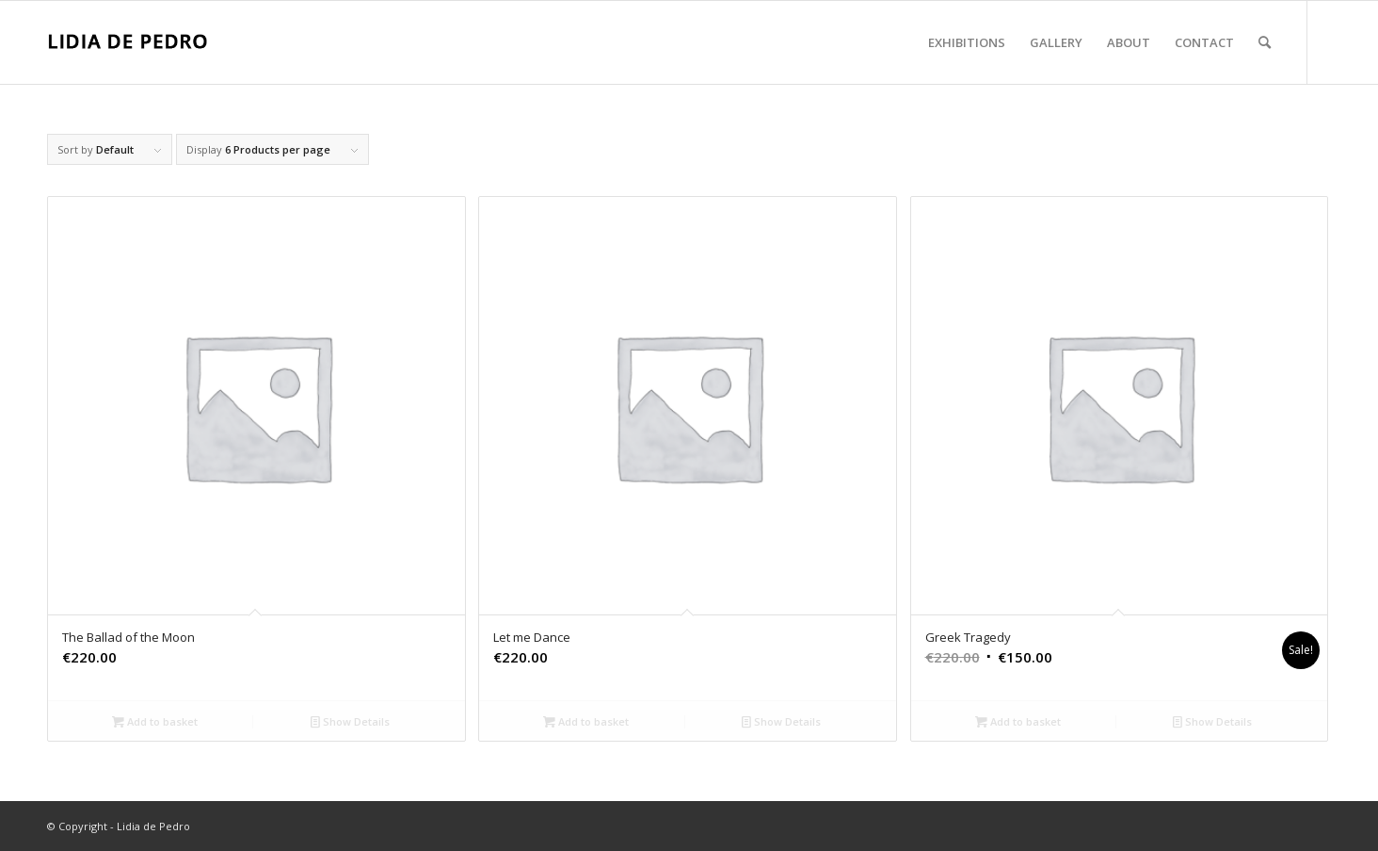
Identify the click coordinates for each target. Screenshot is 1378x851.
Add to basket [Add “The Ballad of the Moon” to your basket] (155, 721)
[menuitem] (966, 42)
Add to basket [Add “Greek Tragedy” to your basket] (1018, 721)
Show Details (350, 721)
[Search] (1264, 42)
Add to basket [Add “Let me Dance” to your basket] (586, 721)
